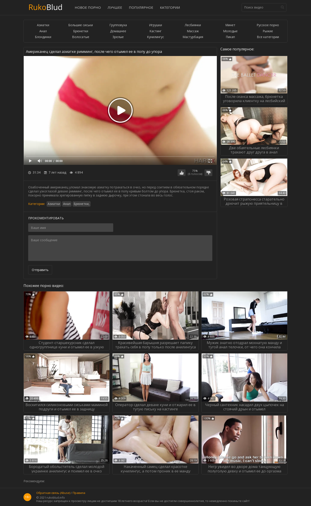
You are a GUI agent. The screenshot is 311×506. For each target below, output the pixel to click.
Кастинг (155, 31)
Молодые (230, 31)
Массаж (193, 31)
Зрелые (118, 37)
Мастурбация (193, 37)
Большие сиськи (80, 25)
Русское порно (268, 25)
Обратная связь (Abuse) (53, 493)
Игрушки (155, 25)
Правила (79, 493)
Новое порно (88, 7)
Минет (230, 25)
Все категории (268, 37)
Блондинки (43, 37)
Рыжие (268, 31)
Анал (43, 31)
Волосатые (80, 37)
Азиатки (43, 25)
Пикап (230, 37)
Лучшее (115, 7)
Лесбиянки (193, 25)
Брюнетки (80, 31)
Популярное (141, 7)
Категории (170, 7)
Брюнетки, (81, 204)
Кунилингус (155, 37)
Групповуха (118, 25)
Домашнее (118, 31)
